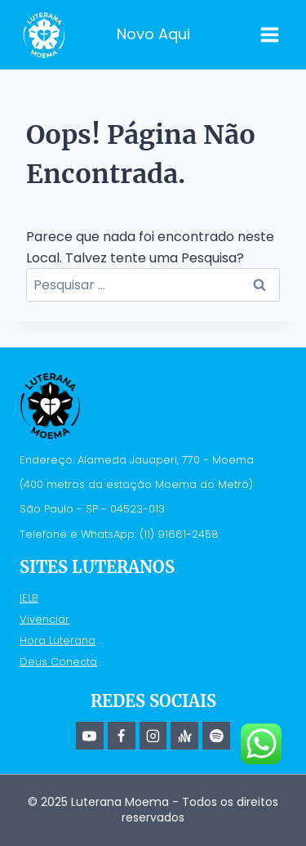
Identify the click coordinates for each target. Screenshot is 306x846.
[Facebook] (121, 736)
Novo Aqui (153, 34)
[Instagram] (153, 736)
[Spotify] (216, 736)
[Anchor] (184, 736)
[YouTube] (90, 736)
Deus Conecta (58, 661)
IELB (29, 598)
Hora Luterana (57, 640)
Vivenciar (44, 619)
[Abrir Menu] (269, 34)
